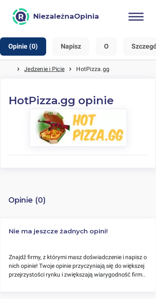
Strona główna (8, 69)
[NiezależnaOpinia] (55, 16)
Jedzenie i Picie (44, 69)
